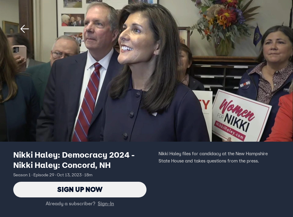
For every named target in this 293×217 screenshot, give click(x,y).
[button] (24, 29)
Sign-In (106, 203)
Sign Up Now (80, 189)
